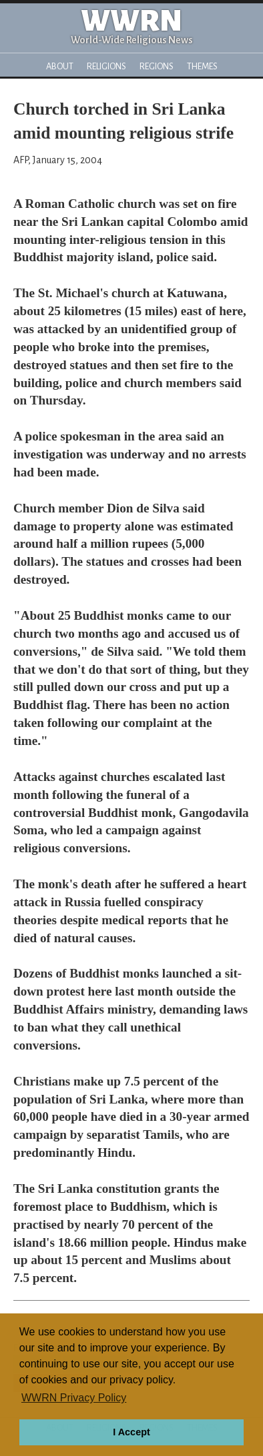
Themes (202, 66)
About (59, 66)
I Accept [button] (131, 1432)
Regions (157, 66)
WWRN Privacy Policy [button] (73, 1397)
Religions (106, 66)
